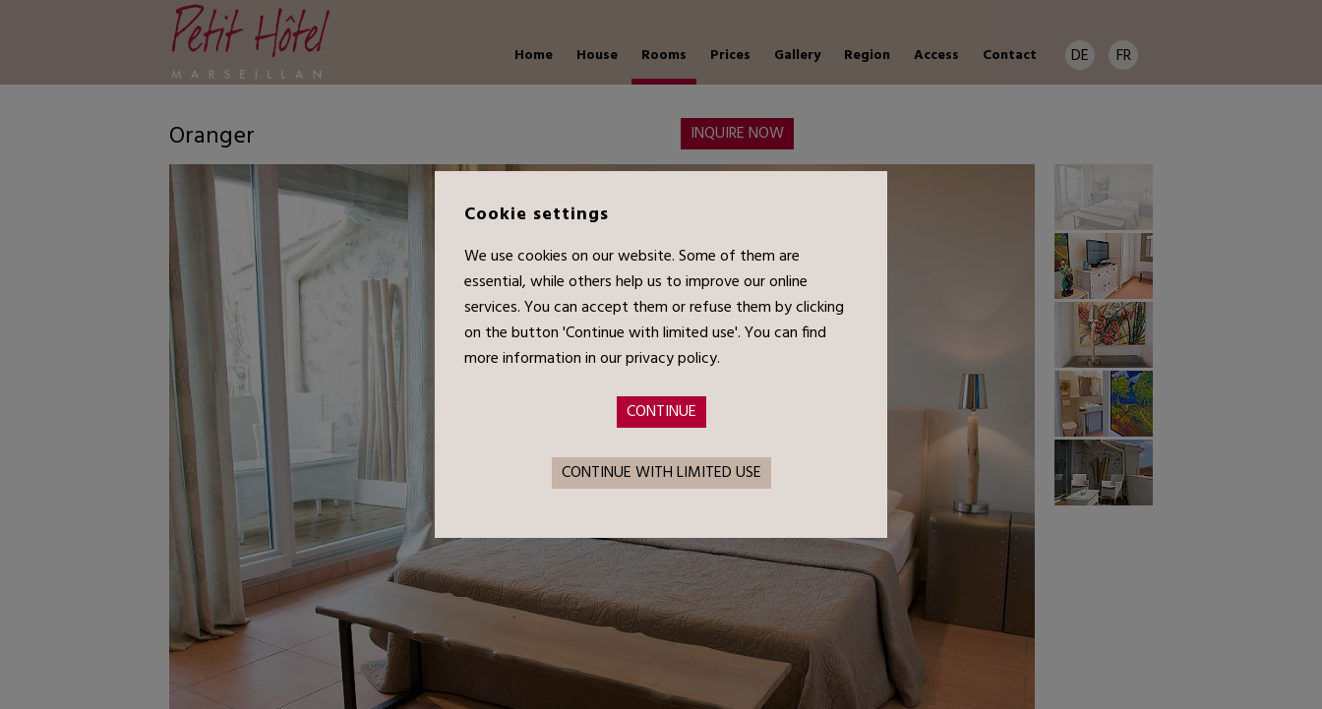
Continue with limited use (661, 473)
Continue (661, 412)
